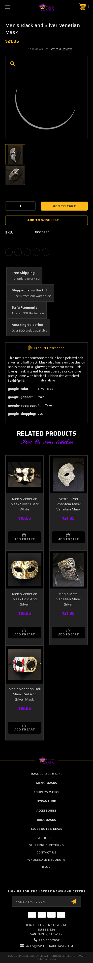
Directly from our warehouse (32, 296)
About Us (46, 838)
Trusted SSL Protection (28, 313)
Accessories (46, 810)
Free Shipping (23, 272)
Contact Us (46, 852)
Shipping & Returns (46, 845)
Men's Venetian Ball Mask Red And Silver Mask (24, 694)
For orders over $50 (26, 279)
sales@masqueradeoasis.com (49, 946)
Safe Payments (24, 307)
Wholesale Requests (46, 859)
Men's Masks (46, 782)
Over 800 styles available (29, 331)
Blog (46, 866)
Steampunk (46, 801)
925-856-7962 (49, 940)
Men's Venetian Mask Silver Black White (24, 504)
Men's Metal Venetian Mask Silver (68, 599)
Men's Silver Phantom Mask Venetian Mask (68, 504)
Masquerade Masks (46, 773)
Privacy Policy (46, 959)
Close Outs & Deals (46, 828)
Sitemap (79, 956)
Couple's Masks (46, 792)
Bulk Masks (46, 819)
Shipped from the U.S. (30, 290)
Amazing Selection (27, 324)
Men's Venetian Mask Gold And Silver (24, 599)
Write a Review (61, 48)
